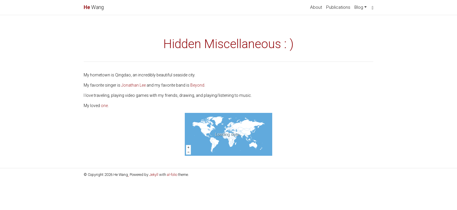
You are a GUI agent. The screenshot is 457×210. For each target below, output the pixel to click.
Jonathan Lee (133, 85)
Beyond (197, 85)
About (316, 7)
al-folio (172, 174)
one (104, 105)
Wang (94, 7)
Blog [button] (358, 7)
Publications (338, 7)
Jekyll (153, 174)
